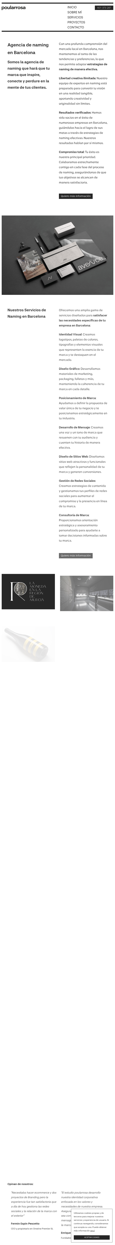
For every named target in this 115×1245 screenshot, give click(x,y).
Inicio (72, 7)
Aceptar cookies (91, 1237)
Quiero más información (76, 196)
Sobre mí (74, 12)
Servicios (75, 17)
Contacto (75, 27)
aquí (92, 1231)
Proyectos (76, 22)
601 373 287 (104, 8)
